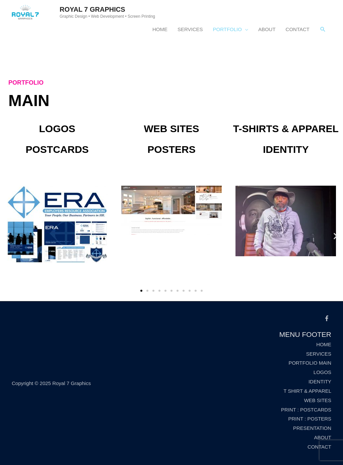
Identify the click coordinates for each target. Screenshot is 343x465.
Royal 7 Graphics (92, 9)
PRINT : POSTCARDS (306, 409)
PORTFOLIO (227, 29)
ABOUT (267, 29)
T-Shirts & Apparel (286, 128)
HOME (159, 29)
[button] (141, 291)
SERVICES (190, 29)
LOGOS (322, 372)
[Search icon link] (323, 29)
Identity (286, 149)
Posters (171, 149)
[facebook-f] (327, 318)
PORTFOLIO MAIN (309, 363)
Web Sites (171, 128)
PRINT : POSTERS (309, 419)
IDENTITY (319, 381)
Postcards (56, 149)
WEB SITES (317, 400)
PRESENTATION (312, 428)
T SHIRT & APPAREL (307, 391)
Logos (57, 128)
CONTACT (298, 29)
